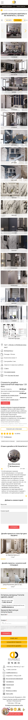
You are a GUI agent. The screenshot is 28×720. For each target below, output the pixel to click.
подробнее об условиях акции (9, 395)
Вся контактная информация (14, 678)
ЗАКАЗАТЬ (5, 403)
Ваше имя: (4, 504)
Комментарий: (5, 511)
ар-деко (22, 418)
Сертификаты (10, 681)
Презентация (10, 684)
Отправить (14, 527)
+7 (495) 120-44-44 (7, 602)
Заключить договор (14, 714)
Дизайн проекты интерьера (7, 441)
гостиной (20, 425)
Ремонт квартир (21, 6)
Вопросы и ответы (11, 690)
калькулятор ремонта (14, 642)
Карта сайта (9, 694)
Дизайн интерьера (7, 6)
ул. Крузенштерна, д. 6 (12, 555)
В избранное (8, 437)
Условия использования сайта (14, 705)
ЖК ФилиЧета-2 (8, 351)
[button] (25, 30)
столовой (3, 427)
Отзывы (8, 687)
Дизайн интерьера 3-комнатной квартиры (13, 407)
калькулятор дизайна (14, 646)
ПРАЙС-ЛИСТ (14, 638)
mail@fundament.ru (8, 607)
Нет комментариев (9, 372)
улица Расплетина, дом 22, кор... (12, 584)
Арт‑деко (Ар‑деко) (13, 375)
